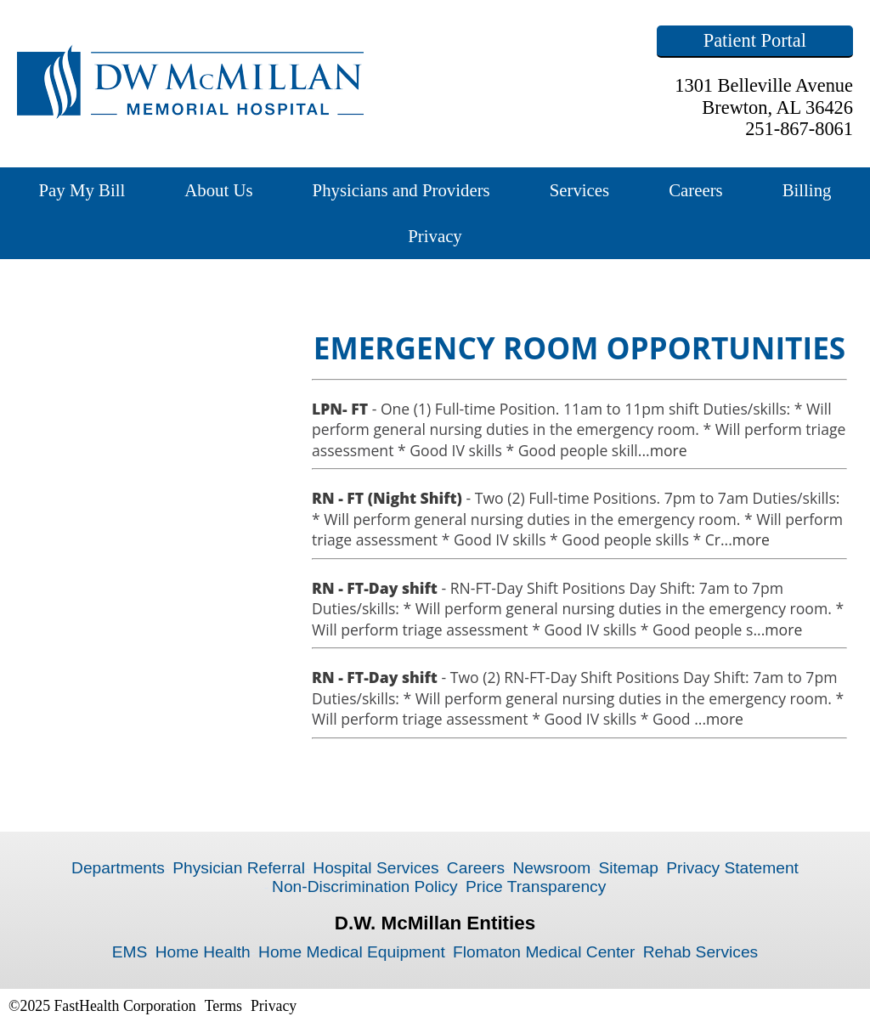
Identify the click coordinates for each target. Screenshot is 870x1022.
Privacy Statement (732, 868)
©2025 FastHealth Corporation (102, 1005)
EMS (130, 952)
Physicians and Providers (401, 190)
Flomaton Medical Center (544, 952)
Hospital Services (375, 868)
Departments (118, 868)
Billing (807, 190)
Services (579, 190)
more (668, 450)
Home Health (203, 952)
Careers (696, 190)
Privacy (435, 236)
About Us (218, 190)
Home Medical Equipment (351, 952)
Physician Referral (238, 868)
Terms (223, 1005)
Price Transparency (536, 886)
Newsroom (551, 868)
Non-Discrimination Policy (365, 886)
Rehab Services (700, 952)
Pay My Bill (82, 190)
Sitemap (628, 868)
